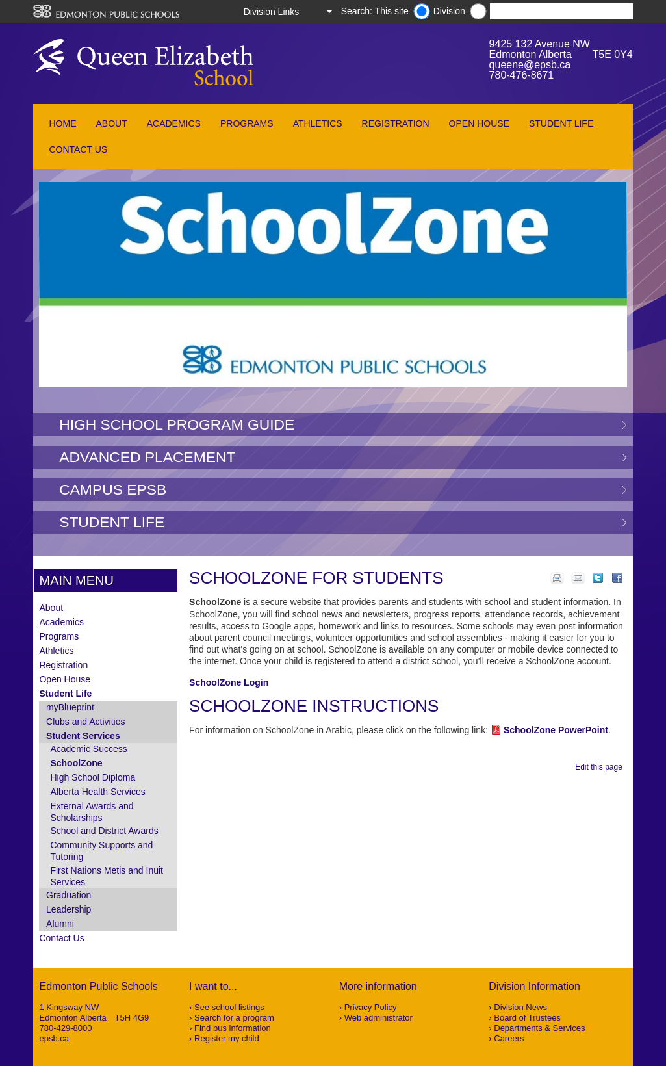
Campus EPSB (112, 489)
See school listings (229, 1007)
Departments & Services (539, 1028)
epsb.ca (54, 1038)
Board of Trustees (527, 1017)
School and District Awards (104, 831)
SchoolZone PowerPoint (556, 730)
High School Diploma (92, 777)
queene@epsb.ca (530, 64)
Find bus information (232, 1028)
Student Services (83, 736)
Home (62, 123)
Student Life (561, 123)
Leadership (68, 909)
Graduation (68, 895)
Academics (174, 123)
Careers (509, 1038)
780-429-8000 (65, 1028)
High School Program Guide (176, 424)
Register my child (226, 1038)
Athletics (317, 123)
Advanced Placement (147, 456)
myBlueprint (70, 707)
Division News (520, 1007)
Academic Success (88, 749)
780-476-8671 (521, 75)
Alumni (60, 923)
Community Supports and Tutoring (101, 851)
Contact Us (78, 149)
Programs (247, 123)
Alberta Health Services (97, 791)
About (111, 123)
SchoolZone (76, 763)
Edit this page (600, 767)
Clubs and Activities (85, 721)
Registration (395, 123)
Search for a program (234, 1017)
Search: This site (375, 11)
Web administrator (378, 1017)
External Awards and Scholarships (91, 812)
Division (449, 11)
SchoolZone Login (228, 682)
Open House (479, 123)
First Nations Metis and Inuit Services (106, 876)
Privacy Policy (370, 1007)
